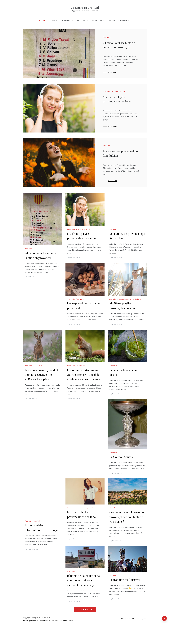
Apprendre (67, 20)
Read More (112, 72)
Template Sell (67, 621)
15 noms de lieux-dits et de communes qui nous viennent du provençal (83, 580)
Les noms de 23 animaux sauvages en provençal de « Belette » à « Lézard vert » (83, 374)
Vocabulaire (38, 521)
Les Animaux (38, 366)
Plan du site (125, 619)
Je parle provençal (85, 7)
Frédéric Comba (33, 277)
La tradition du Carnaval (124, 580)
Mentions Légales (139, 619)
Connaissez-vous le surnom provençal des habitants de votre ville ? (126, 517)
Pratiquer (82, 20)
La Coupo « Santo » (121, 457)
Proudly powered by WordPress (35, 621)
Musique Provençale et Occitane (114, 91)
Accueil (42, 20)
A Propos (54, 20)
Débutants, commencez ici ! (119, 20)
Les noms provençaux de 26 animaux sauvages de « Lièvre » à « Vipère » (42, 374)
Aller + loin (98, 20)
